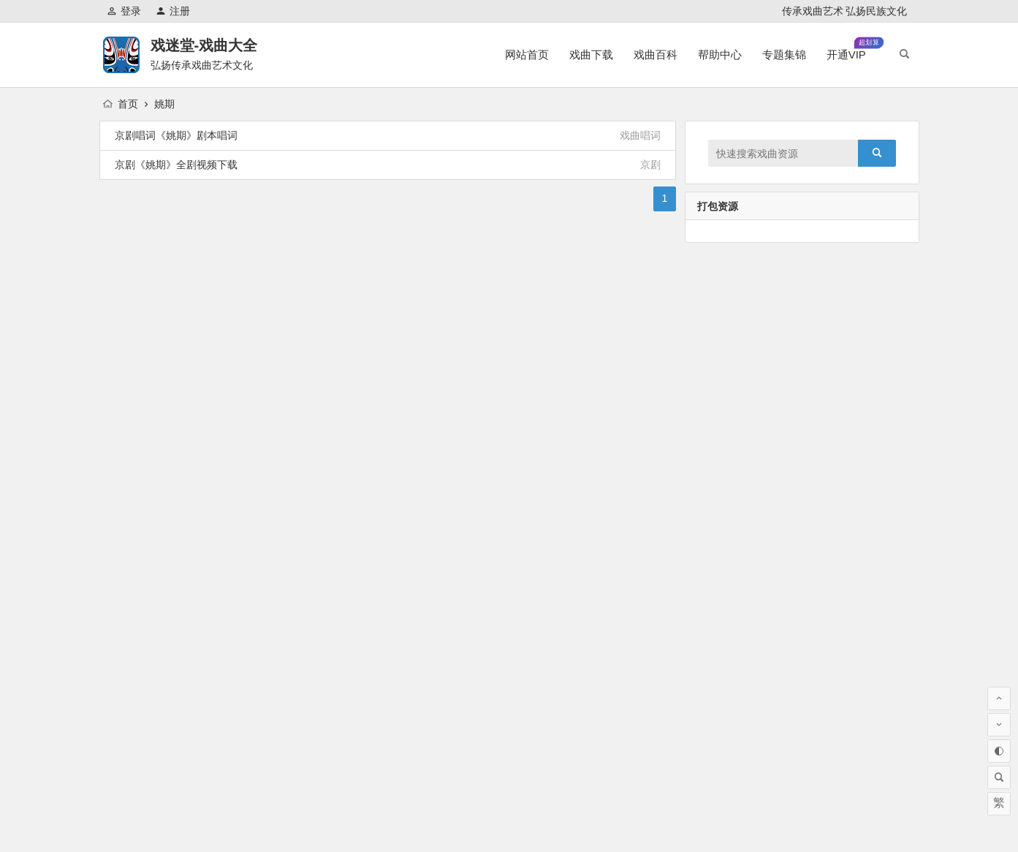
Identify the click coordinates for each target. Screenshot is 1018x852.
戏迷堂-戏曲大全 (204, 45)
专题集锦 (784, 54)
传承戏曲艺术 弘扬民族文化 (845, 11)
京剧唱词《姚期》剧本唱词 (176, 135)
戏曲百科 (655, 54)
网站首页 (527, 54)
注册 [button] (173, 11)
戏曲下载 (591, 54)
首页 (121, 104)
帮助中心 (720, 54)
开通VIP (855, 49)
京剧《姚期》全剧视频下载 (176, 164)
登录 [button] (124, 11)
